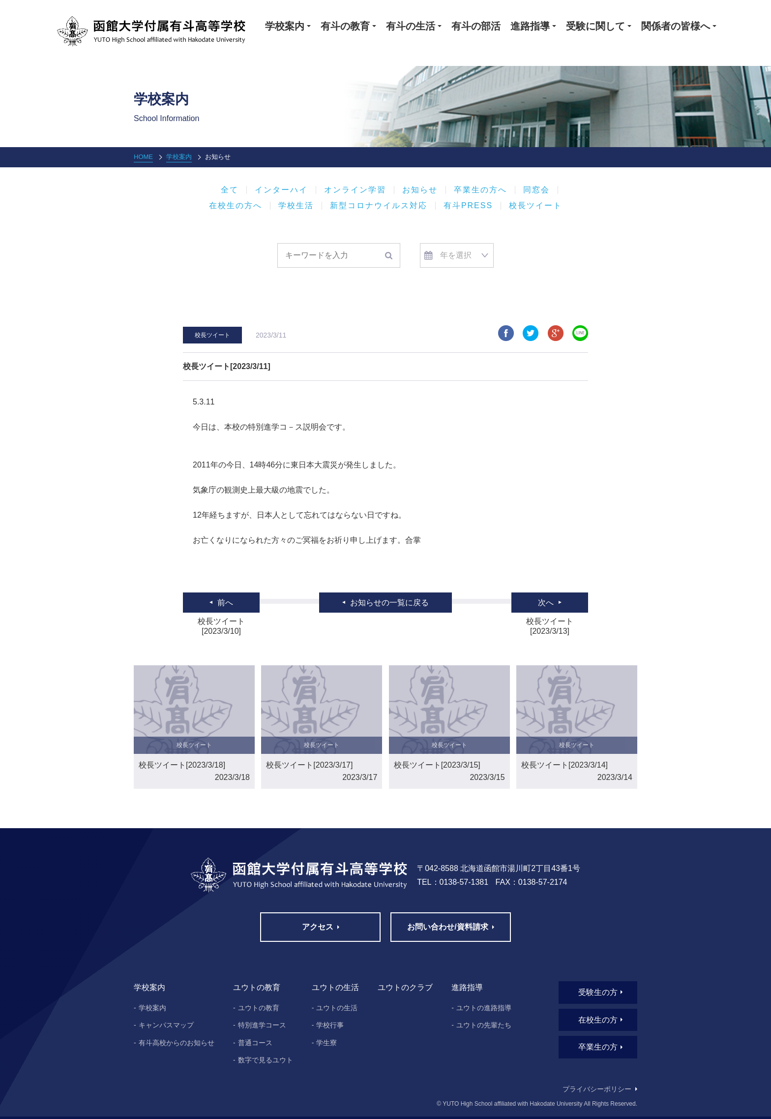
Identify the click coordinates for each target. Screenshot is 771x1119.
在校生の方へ (235, 206)
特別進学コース (262, 1025)
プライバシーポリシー (597, 1089)
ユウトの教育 (258, 1008)
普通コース (255, 1043)
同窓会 (536, 190)
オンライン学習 (355, 190)
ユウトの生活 (336, 1008)
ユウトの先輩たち (483, 1025)
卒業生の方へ (480, 190)
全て (229, 190)
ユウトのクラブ (405, 987)
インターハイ (281, 190)
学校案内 (179, 156)
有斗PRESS (468, 206)
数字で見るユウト (265, 1060)
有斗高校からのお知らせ (176, 1043)
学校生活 (296, 206)
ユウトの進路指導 (483, 1008)
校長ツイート (535, 206)
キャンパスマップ (166, 1025)
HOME (143, 156)
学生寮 (326, 1043)
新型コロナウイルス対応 (378, 206)
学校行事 (330, 1025)
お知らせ (420, 190)
